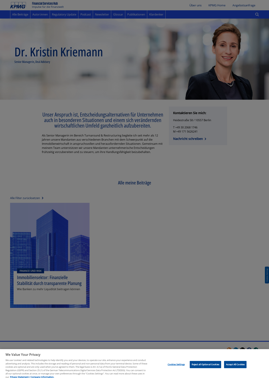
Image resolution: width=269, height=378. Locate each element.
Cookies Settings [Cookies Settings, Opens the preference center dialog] (176, 366)
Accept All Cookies (235, 366)
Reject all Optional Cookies (205, 366)
